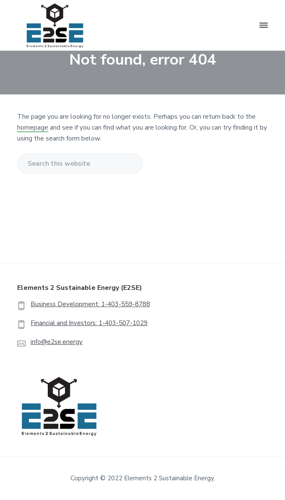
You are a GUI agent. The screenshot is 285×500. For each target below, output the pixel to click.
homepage (32, 127)
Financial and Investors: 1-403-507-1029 (89, 323)
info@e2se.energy (57, 342)
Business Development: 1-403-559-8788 (90, 304)
